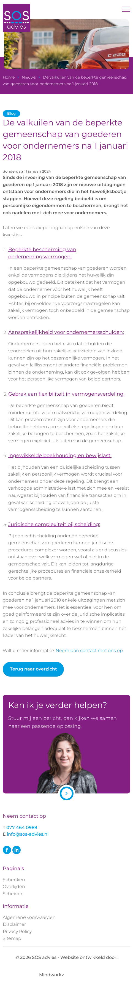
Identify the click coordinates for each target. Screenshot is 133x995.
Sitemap (12, 938)
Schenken (14, 879)
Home (9, 77)
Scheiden (13, 893)
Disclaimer (14, 924)
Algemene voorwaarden (29, 917)
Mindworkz (66, 975)
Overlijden (14, 886)
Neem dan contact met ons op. (90, 650)
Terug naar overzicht (33, 669)
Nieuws (29, 77)
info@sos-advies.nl (27, 834)
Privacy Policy (17, 931)
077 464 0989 (21, 827)
